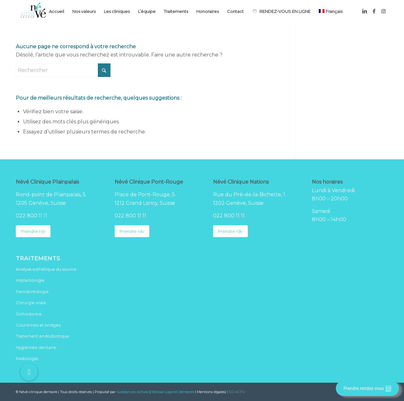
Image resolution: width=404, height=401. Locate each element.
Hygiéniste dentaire (36, 347)
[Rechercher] (63, 70)
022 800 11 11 (31, 216)
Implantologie (30, 280)
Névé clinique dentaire (38, 392)
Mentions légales (211, 392)
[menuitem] (56, 11)
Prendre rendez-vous (367, 389)
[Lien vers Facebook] (374, 11)
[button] (29, 372)
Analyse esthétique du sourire (46, 269)
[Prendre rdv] (33, 231)
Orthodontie (29, 313)
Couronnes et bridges (38, 324)
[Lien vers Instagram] (383, 11)
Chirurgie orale (31, 302)
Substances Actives (132, 392)
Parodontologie (32, 291)
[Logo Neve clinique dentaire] (33, 11)
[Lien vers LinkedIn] (364, 11)
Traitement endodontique (42, 336)
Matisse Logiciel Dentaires (173, 392)
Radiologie (27, 358)
